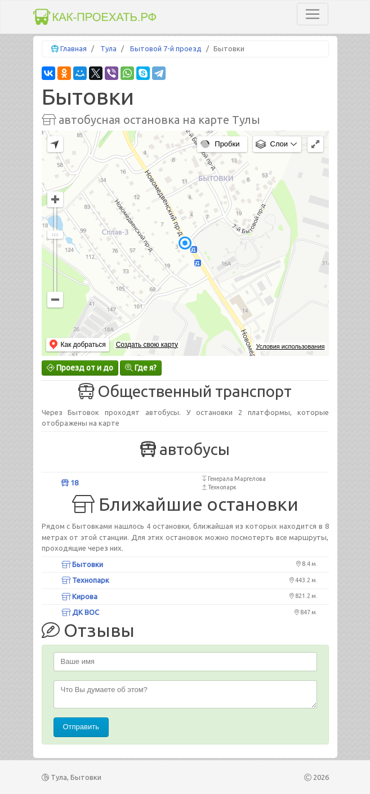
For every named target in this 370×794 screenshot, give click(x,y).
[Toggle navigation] (312, 14)
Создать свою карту (147, 345)
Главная (73, 48)
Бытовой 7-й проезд (166, 48)
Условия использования (290, 346)
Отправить (81, 726)
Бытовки (82, 564)
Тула (108, 48)
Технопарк (85, 580)
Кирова (79, 596)
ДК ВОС (80, 612)
